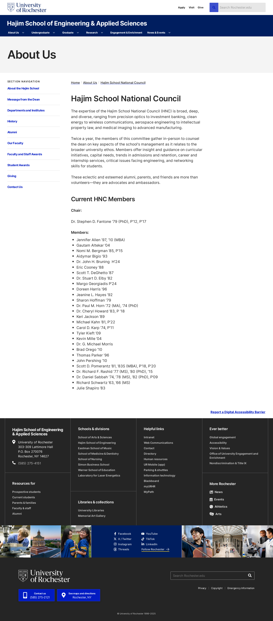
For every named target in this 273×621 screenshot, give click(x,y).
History (12, 121)
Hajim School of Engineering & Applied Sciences (77, 23)
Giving (11, 176)
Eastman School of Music (95, 448)
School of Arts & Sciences (95, 437)
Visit (191, 7)
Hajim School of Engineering (97, 443)
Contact (149, 448)
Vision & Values (220, 448)
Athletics (218, 507)
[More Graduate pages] (78, 33)
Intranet (149, 437)
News (216, 492)
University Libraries (91, 510)
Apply (181, 7)
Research (92, 32)
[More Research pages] (102, 33)
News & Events (156, 32)
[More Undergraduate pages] (54, 33)
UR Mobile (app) (154, 464)
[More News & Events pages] (169, 33)
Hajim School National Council (123, 82)
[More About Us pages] (23, 33)
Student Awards (18, 165)
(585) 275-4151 (29, 463)
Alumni (12, 132)
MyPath (149, 492)
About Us (13, 32)
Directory (150, 453)
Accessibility (218, 443)
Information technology (159, 475)
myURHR (149, 486)
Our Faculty (15, 143)
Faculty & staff (21, 508)
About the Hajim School (23, 88)
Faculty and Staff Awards (24, 154)
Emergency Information (241, 588)
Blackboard (151, 481)
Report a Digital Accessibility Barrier (238, 412)
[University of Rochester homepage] (26, 7)
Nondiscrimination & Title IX (228, 463)
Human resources (156, 459)
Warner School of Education (96, 470)
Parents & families (24, 503)
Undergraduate (41, 32)
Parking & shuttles (156, 470)
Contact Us (15, 187)
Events (217, 499)
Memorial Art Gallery (91, 516)
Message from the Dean (23, 99)
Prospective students (26, 492)
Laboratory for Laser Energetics (99, 475)
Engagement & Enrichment (126, 32)
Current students (23, 497)
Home (75, 82)
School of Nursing (90, 459)
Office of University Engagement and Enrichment (234, 456)
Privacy (202, 588)
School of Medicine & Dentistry (98, 453)
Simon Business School (93, 464)
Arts (215, 514)
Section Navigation (23, 81)
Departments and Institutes (26, 110)
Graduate (68, 32)
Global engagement (223, 437)
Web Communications (158, 443)
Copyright (217, 588)
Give (200, 7)
